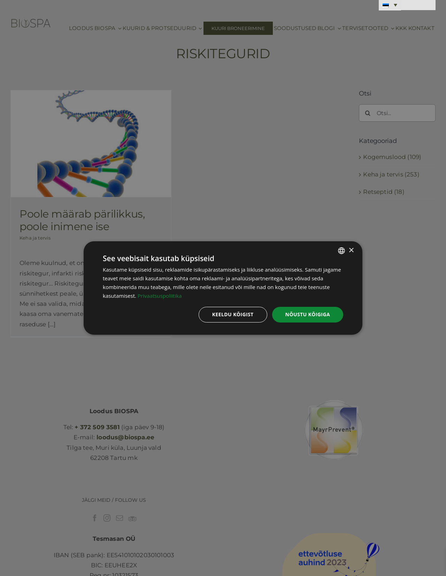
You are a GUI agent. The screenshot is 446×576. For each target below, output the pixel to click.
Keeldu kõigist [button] (233, 314)
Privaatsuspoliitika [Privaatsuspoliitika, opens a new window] (160, 295)
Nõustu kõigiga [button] (307, 314)
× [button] (351, 250)
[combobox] (341, 250)
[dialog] (223, 288)
